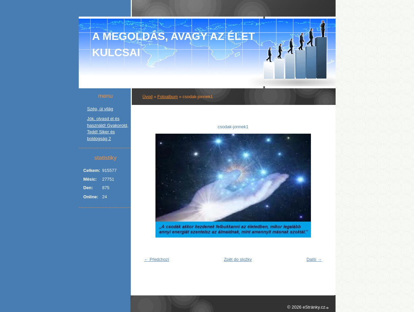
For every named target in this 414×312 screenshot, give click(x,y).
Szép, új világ (100, 108)
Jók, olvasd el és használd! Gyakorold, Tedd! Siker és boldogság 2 (107, 128)
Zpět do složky (238, 259)
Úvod (148, 96)
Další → (314, 259)
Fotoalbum (167, 96)
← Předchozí (156, 259)
